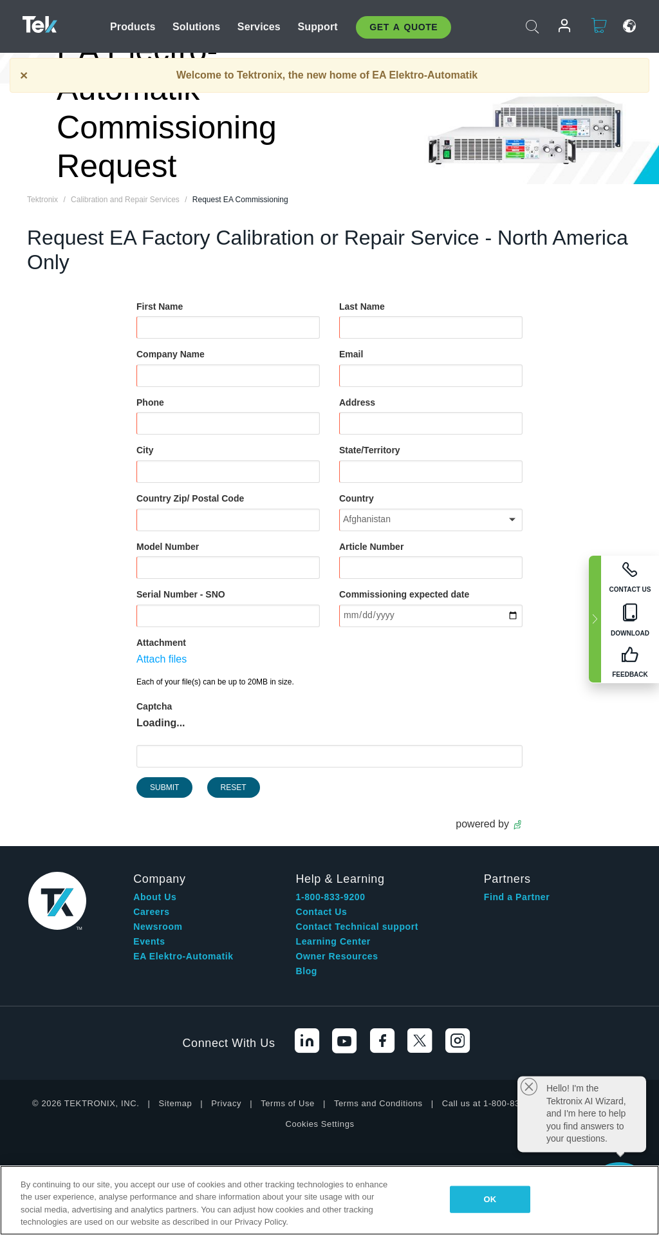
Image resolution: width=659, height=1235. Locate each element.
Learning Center (333, 941)
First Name (159, 306)
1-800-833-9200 (331, 897)
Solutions (196, 26)
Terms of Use (288, 1103)
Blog (307, 971)
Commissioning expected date (404, 594)
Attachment (161, 642)
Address (357, 402)
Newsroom (157, 926)
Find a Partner (517, 897)
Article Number (371, 547)
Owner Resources (337, 956)
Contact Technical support (357, 926)
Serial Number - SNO (180, 594)
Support (317, 26)
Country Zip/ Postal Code (190, 498)
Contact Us (322, 912)
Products (133, 26)
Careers (151, 912)
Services (259, 26)
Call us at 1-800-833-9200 (495, 1103)
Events (149, 941)
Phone (150, 402)
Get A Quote (403, 27)
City (144, 450)
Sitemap (175, 1103)
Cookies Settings (319, 1124)
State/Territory (369, 450)
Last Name (362, 306)
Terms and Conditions (378, 1103)
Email (351, 354)
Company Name (170, 354)
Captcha (154, 706)
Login (559, 26)
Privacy (226, 1103)
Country (356, 498)
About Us (154, 897)
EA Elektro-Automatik (183, 956)
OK (490, 1199)
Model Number (167, 547)
